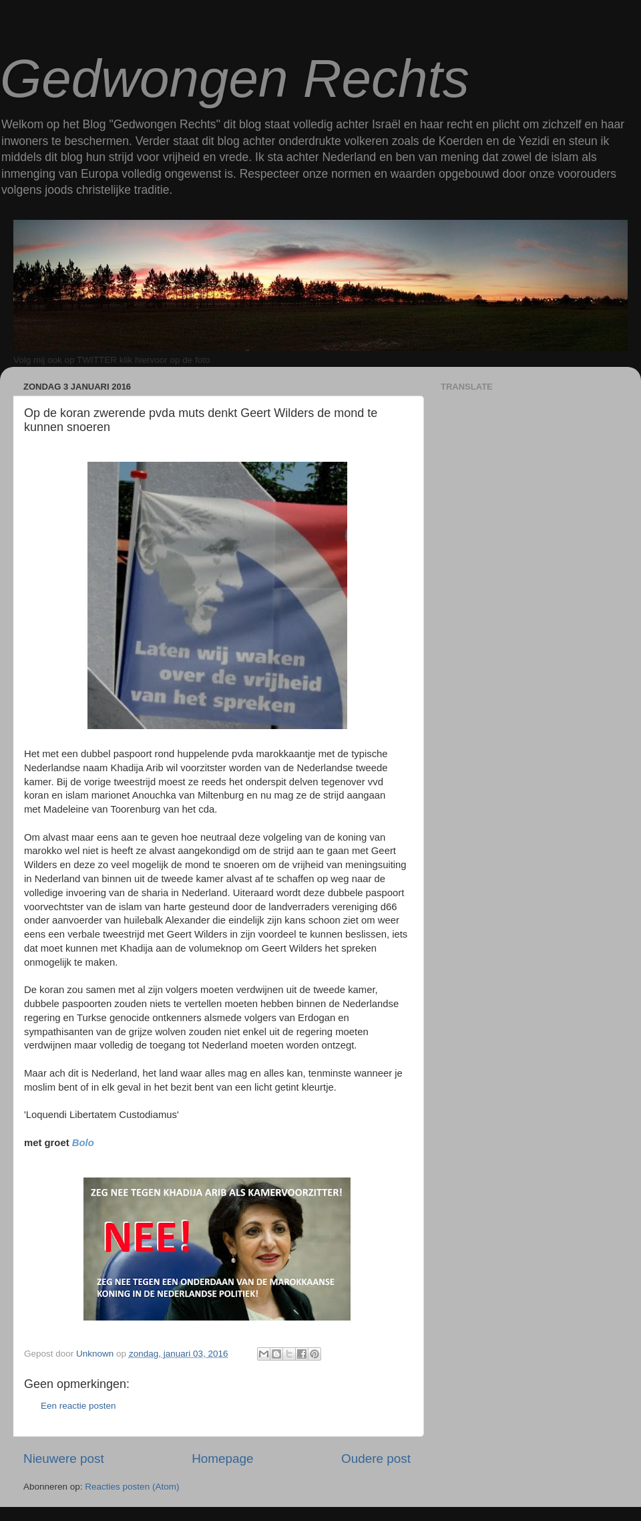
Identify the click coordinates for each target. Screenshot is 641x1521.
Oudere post (376, 1458)
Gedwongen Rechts (234, 78)
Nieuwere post (63, 1458)
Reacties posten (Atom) (132, 1487)
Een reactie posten (78, 1406)
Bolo (83, 1142)
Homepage (222, 1458)
